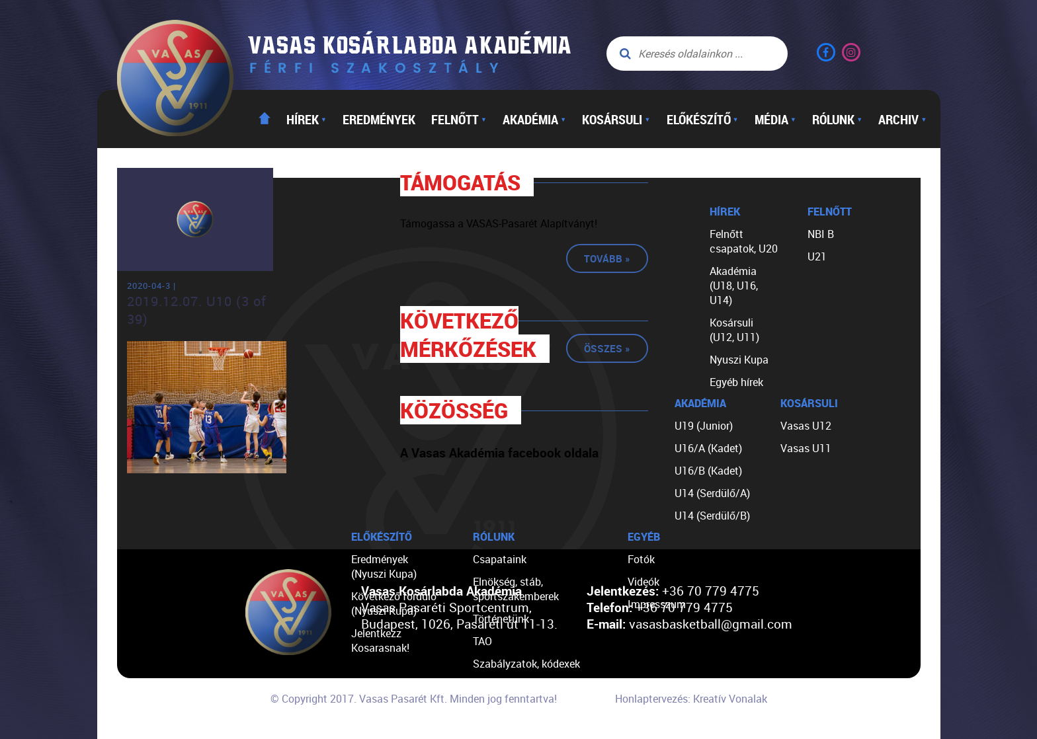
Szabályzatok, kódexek (526, 663)
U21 (817, 256)
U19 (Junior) (704, 425)
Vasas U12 (805, 425)
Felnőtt (459, 119)
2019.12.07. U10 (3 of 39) (197, 310)
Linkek (488, 708)
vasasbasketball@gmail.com (710, 623)
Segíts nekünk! (507, 731)
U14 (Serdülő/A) (712, 493)
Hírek (306, 119)
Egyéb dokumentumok (525, 686)
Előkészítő (703, 119)
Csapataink (499, 559)
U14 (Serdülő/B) (712, 515)
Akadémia (534, 119)
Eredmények (379, 119)
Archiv (902, 119)
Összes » (607, 348)
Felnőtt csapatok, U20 (744, 241)
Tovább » (607, 258)
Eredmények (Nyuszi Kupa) (384, 566)
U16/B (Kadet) (708, 470)
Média (775, 119)
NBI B (821, 234)
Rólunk (837, 119)
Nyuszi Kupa (739, 359)
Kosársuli (616, 119)
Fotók (641, 559)
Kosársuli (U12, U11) (734, 329)
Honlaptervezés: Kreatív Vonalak (691, 698)
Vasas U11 (805, 448)
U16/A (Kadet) (708, 448)
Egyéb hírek (736, 382)
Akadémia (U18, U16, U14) (734, 285)
